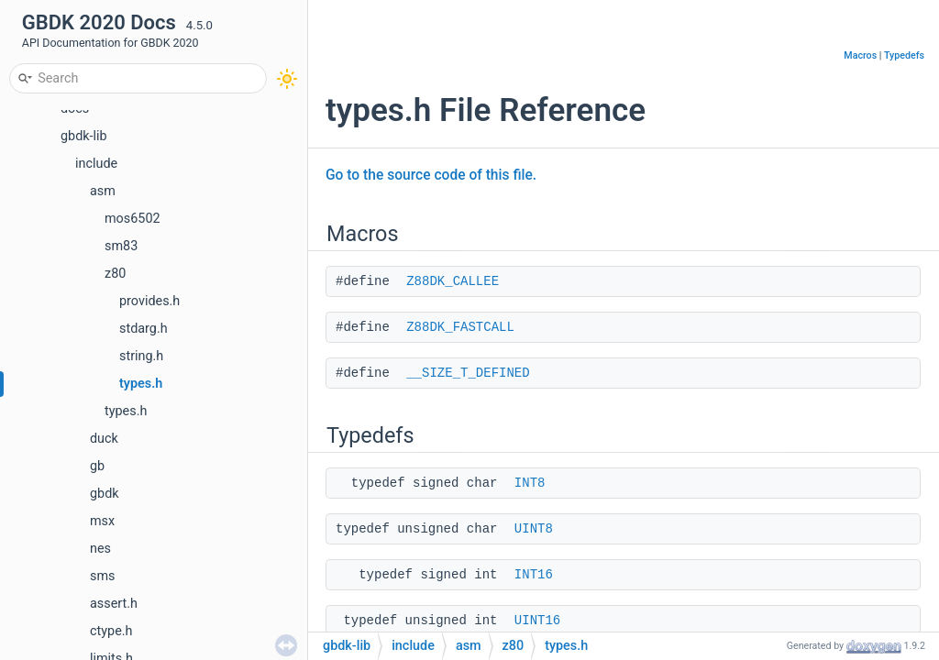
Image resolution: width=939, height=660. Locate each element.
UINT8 (533, 529)
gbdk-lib (84, 136)
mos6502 (132, 218)
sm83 (121, 246)
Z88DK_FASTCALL (460, 327)
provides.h (149, 301)
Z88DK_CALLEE (452, 281)
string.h (141, 356)
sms (102, 576)
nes (100, 548)
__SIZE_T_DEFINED (467, 373)
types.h (140, 383)
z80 (115, 273)
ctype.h (111, 631)
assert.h (114, 603)
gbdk (104, 493)
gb (97, 466)
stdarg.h (143, 328)
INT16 (533, 574)
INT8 (530, 483)
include (96, 163)
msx (102, 521)
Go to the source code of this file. (431, 175)
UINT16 (537, 620)
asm (103, 191)
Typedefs (904, 55)
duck (104, 438)
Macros (860, 55)
